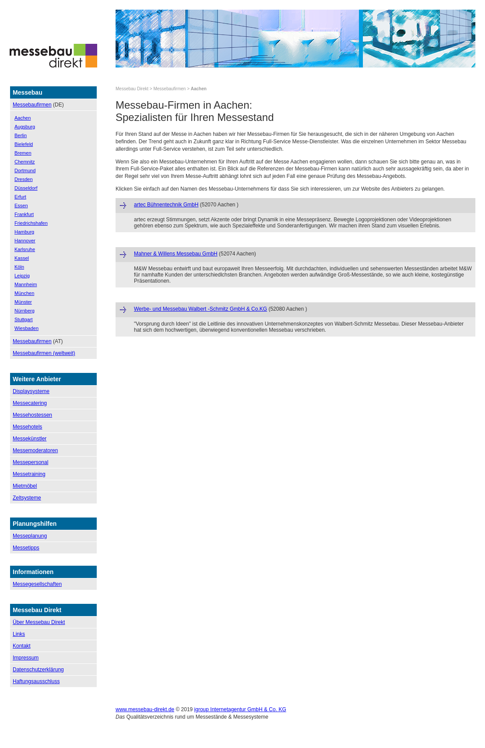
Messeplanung (30, 536)
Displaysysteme (31, 391)
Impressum (26, 658)
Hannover (24, 240)
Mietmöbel (25, 486)
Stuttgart (23, 319)
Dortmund (24, 170)
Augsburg (24, 126)
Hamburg (24, 231)
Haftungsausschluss (36, 681)
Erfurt (20, 196)
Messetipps (26, 548)
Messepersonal (30, 462)
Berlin (20, 135)
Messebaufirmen (32, 105)
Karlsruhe (24, 249)
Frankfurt (24, 214)
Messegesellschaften (37, 584)
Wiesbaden (26, 328)
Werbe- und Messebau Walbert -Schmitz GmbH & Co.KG (200, 309)
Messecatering (30, 403)
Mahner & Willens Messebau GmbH (176, 254)
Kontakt (22, 646)
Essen (21, 205)
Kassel (21, 258)
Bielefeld (23, 144)
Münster (23, 302)
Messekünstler (29, 439)
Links (19, 634)
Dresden (23, 179)
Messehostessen (32, 415)
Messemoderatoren (35, 450)
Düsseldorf (26, 188)
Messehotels (27, 427)
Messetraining (29, 474)
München (24, 293)
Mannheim (25, 284)
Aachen (22, 118)
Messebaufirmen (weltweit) (44, 353)
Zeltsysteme (27, 498)
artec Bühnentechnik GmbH (166, 205)
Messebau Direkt (132, 88)
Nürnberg (24, 310)
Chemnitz (24, 161)
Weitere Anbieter (37, 379)
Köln (19, 266)
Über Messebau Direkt (39, 622)
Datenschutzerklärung (38, 669)
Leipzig (22, 275)
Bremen (23, 153)
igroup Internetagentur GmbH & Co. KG (240, 709)
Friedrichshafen (31, 223)
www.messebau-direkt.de (145, 709)
